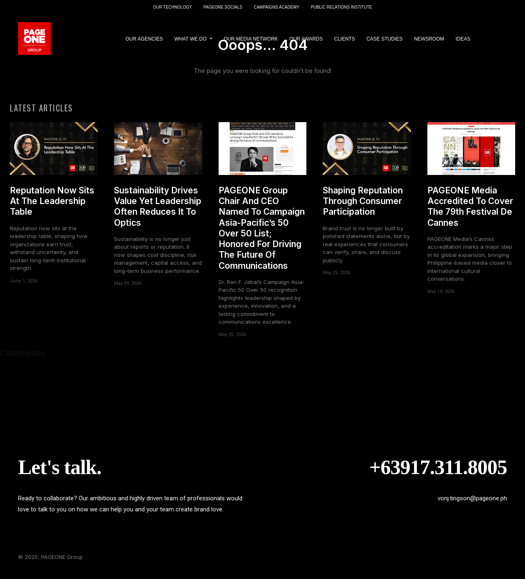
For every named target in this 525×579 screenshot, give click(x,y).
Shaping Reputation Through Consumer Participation (363, 206)
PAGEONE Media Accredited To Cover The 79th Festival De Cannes (470, 211)
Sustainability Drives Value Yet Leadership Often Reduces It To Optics (157, 211)
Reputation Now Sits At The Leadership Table (52, 206)
